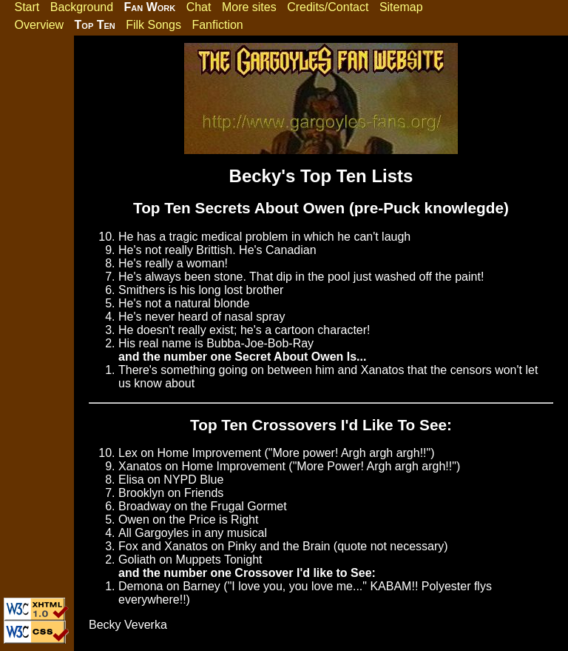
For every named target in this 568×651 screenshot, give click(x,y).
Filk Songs (153, 25)
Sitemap (401, 7)
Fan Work (150, 7)
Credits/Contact (327, 7)
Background (81, 7)
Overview (39, 25)
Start (26, 7)
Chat (199, 7)
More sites (249, 7)
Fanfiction (217, 25)
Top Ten (95, 25)
